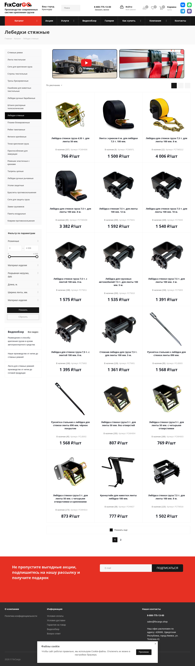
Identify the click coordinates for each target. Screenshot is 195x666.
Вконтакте (33, 660)
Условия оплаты (55, 616)
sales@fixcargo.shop (157, 622)
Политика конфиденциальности (21, 616)
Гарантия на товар (56, 625)
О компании (12, 609)
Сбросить (23, 317)
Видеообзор (53, 629)
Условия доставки (56, 620)
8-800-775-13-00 (102, 7)
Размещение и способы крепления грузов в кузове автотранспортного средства (21, 341)
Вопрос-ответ (54, 633)
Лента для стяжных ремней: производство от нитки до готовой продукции (21, 369)
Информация (54, 609)
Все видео (33, 332)
